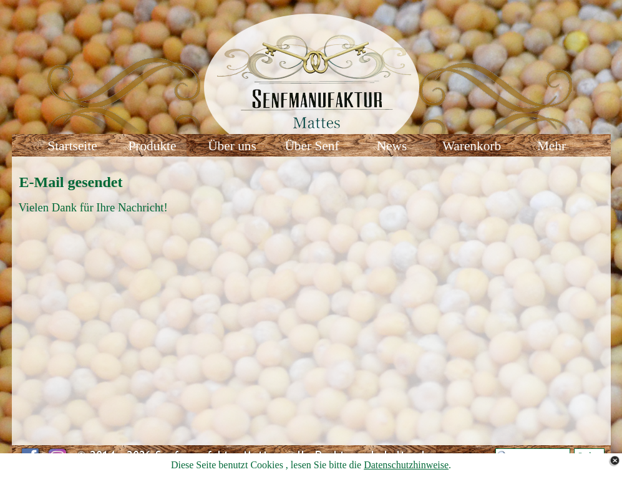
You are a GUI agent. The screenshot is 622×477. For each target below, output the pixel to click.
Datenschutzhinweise (406, 465)
